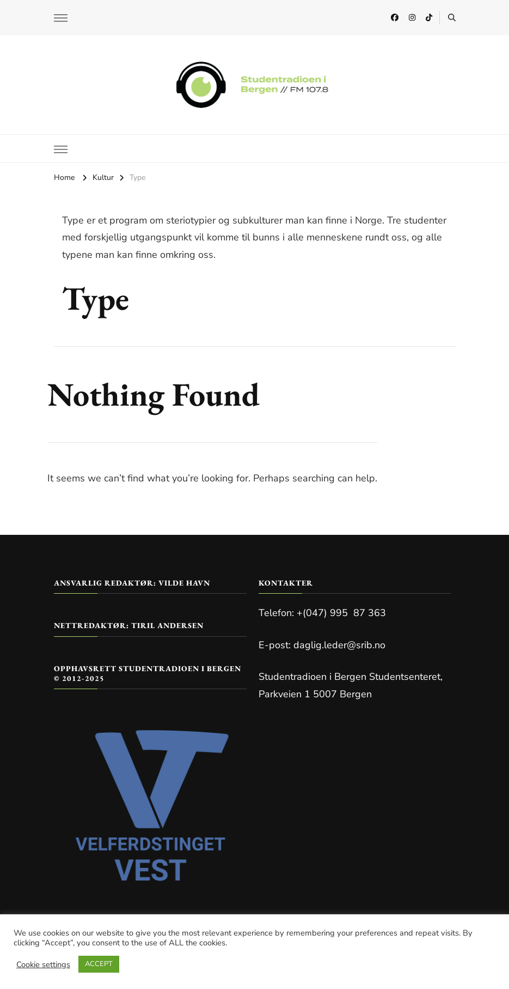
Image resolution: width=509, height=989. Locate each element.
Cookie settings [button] (43, 964)
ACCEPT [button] (99, 964)
